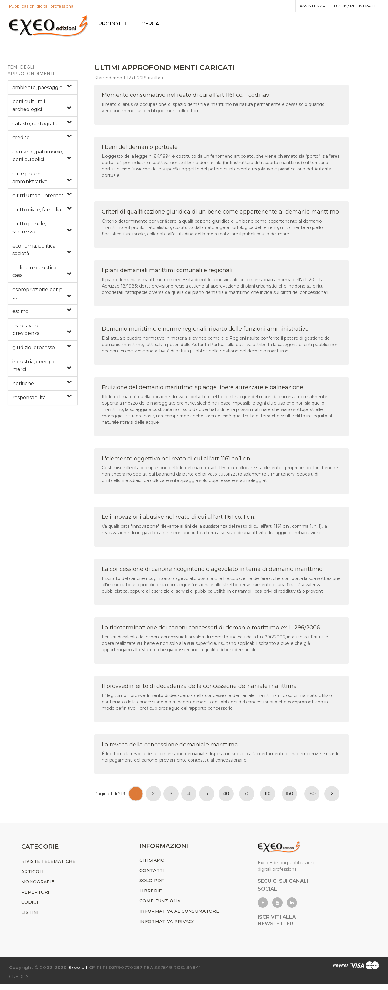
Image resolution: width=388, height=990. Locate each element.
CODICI (29, 908)
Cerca (153, 24)
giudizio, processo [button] (33, 350)
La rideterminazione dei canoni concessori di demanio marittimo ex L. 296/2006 (211, 630)
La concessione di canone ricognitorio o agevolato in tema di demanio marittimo (212, 572)
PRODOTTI (115, 24)
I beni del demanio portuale (140, 149)
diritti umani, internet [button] (38, 198)
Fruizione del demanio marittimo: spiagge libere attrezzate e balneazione (202, 390)
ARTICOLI (32, 877)
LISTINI (29, 918)
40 (226, 796)
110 (268, 796)
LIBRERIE (150, 896)
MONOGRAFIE (37, 887)
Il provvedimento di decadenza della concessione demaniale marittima (199, 688)
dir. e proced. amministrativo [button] (30, 180)
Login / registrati (352, 6)
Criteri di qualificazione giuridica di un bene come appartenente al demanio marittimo (220, 214)
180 (312, 796)
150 (289, 796)
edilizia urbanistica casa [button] (34, 274)
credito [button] (21, 140)
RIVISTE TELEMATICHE (48, 867)
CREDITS (19, 982)
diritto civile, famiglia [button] (36, 212)
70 (247, 796)
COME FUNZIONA (159, 906)
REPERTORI (35, 898)
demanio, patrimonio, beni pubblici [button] (37, 158)
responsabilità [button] (29, 400)
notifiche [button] (23, 386)
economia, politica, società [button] (34, 252)
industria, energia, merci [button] (33, 368)
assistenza (307, 6)
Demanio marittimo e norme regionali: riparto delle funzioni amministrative (205, 331)
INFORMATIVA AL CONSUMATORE (179, 917)
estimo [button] (20, 314)
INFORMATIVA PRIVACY (167, 927)
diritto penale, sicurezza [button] (29, 230)
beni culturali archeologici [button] (28, 108)
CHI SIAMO (152, 866)
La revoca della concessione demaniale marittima (170, 747)
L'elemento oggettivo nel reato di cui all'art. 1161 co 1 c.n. (176, 461)
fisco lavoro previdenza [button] (26, 332)
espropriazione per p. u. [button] (37, 296)
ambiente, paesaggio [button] (37, 90)
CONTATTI (151, 876)
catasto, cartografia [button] (35, 126)
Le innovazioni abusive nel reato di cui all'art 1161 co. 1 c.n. (178, 520)
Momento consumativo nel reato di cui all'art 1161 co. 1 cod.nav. (186, 97)
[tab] (42, 90)
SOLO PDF (151, 886)
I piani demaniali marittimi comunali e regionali (167, 273)
